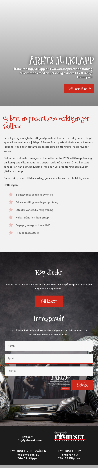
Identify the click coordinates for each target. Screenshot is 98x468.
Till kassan (49, 301)
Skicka (82, 385)
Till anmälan (77, 88)
